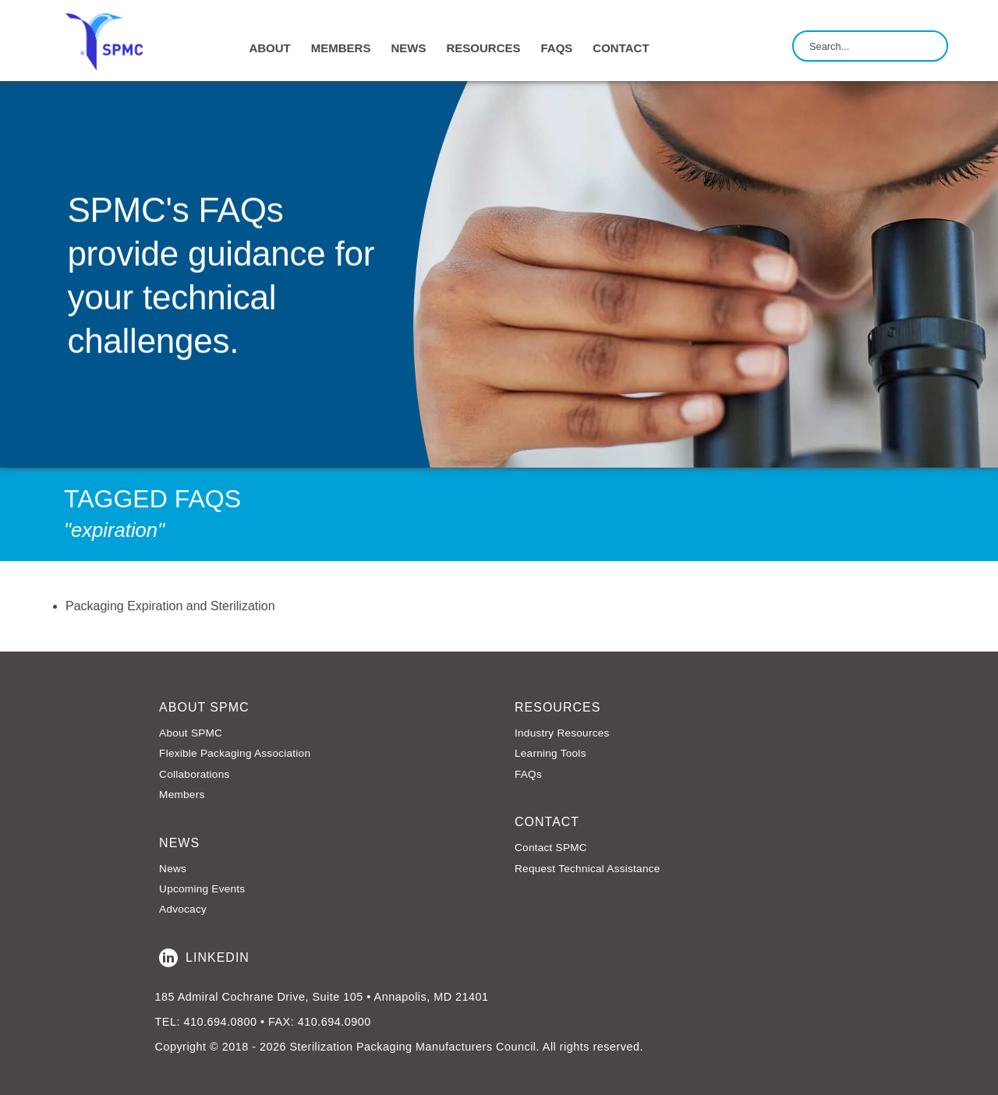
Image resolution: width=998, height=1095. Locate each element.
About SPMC (190, 733)
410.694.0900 (334, 1022)
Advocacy (183, 909)
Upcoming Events (202, 889)
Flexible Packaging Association (234, 753)
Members (181, 794)
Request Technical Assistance (587, 868)
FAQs (556, 48)
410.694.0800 (220, 1022)
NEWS (408, 48)
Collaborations (194, 774)
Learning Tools (550, 753)
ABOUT (269, 48)
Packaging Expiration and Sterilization (170, 606)
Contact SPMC (551, 847)
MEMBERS (341, 48)
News (172, 868)
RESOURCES (483, 48)
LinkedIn (204, 957)
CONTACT (621, 48)
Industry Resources (562, 733)
